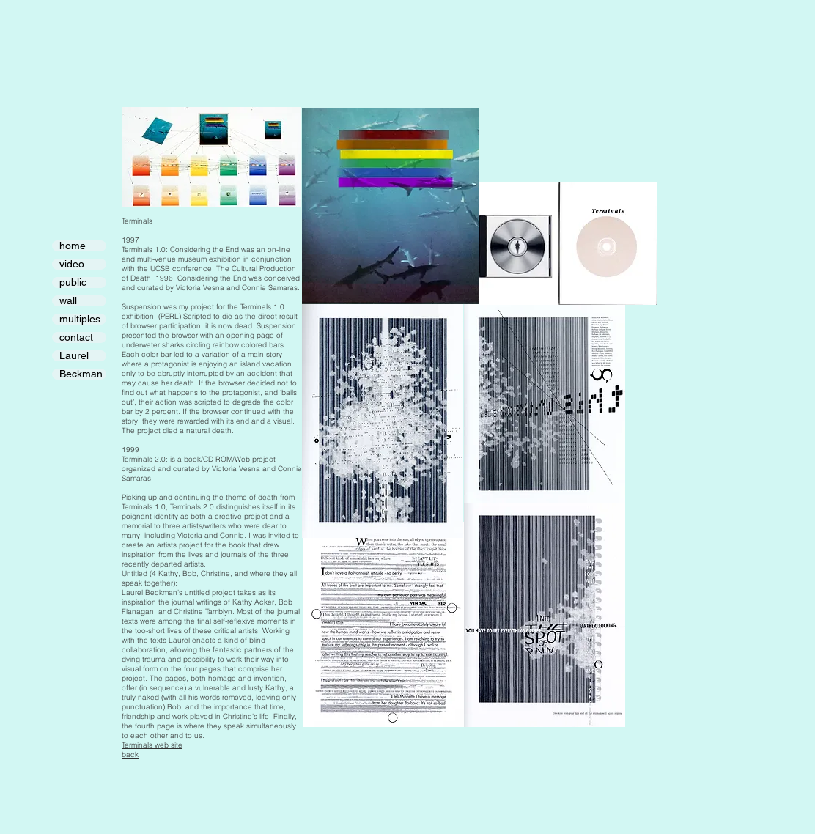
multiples (79, 319)
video (71, 264)
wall (68, 300)
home (72, 245)
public (72, 282)
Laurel (74, 355)
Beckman (81, 374)
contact (76, 337)
